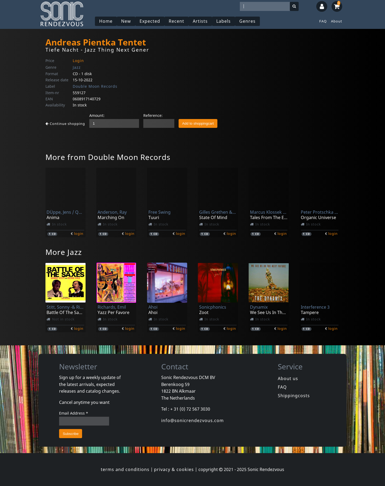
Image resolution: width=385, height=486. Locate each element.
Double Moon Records (95, 86)
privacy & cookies (174, 469)
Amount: (97, 115)
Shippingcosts (294, 396)
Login (78, 60)
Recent (176, 21)
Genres (247, 21)
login (78, 233)
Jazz (77, 67)
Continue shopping (65, 123)
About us (288, 378)
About (336, 21)
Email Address (73, 413)
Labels (223, 21)
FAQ (323, 21)
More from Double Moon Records (107, 157)
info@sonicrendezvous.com (192, 420)
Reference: (153, 115)
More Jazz (63, 252)
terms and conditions (125, 469)
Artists (200, 21)
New (126, 21)
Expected (150, 21)
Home (106, 21)
